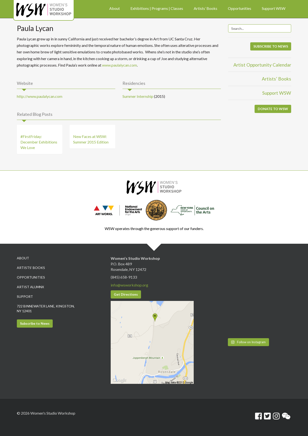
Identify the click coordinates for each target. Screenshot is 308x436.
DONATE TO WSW (273, 109)
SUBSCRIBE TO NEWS (270, 46)
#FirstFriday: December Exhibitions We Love (38, 142)
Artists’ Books (276, 78)
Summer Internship (137, 96)
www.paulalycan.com (119, 65)
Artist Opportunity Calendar (262, 65)
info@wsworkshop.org (129, 285)
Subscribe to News (35, 323)
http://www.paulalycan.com (39, 96)
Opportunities (31, 277)
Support (25, 296)
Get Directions (126, 294)
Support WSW (276, 93)
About (23, 258)
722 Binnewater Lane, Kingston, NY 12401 (46, 308)
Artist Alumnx (30, 287)
